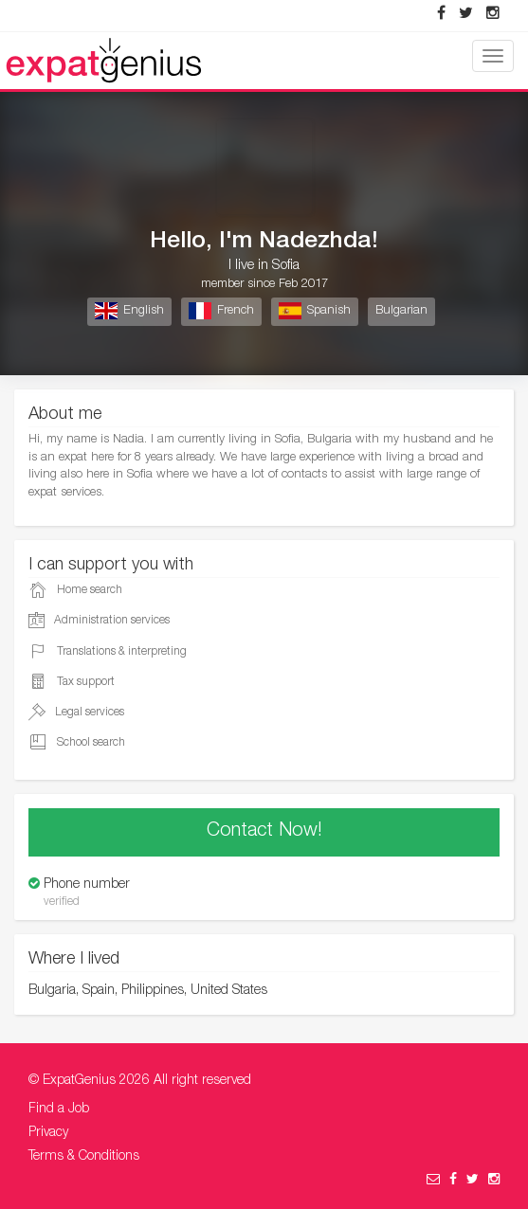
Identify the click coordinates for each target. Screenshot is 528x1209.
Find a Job (58, 1109)
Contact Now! (264, 831)
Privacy (48, 1133)
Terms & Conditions (83, 1157)
